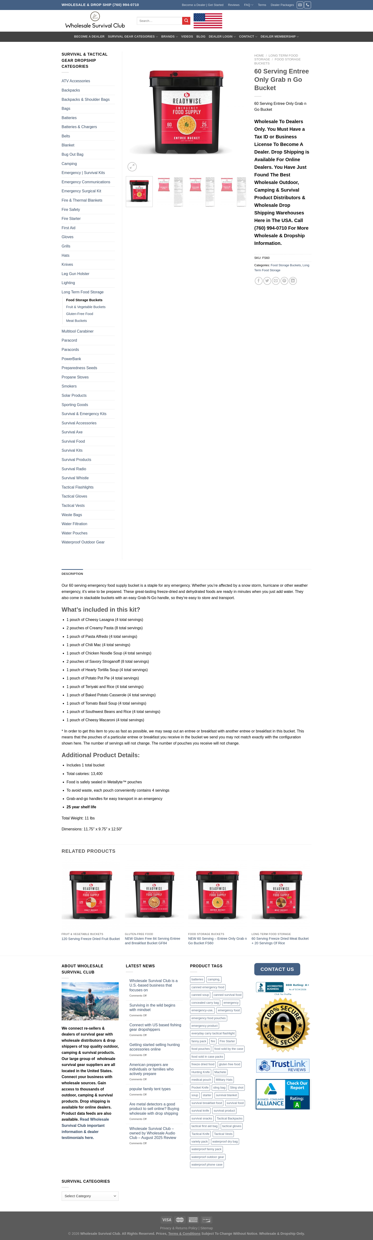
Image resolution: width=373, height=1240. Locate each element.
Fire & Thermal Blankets (82, 200)
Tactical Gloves (74, 496)
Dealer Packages (282, 5)
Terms (262, 5)
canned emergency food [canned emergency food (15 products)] (207, 987)
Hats (65, 255)
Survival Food (73, 441)
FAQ (248, 5)
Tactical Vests (73, 506)
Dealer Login (222, 36)
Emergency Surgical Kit (81, 191)
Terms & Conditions (184, 1233)
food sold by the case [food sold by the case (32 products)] (228, 1049)
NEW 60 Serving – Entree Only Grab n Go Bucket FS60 (217, 941)
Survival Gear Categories (133, 36)
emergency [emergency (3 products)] (231, 1002)
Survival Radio (74, 469)
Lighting (68, 283)
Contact (248, 36)
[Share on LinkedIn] (293, 281)
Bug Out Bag (72, 154)
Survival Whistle (75, 478)
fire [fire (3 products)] (213, 1041)
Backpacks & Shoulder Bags (86, 99)
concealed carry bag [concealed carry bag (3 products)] (205, 1002)
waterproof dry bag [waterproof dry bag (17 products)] (225, 1141)
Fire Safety (71, 210)
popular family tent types (150, 1089)
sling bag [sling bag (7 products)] (219, 1087)
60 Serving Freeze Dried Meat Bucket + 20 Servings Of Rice (280, 941)
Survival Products (76, 460)
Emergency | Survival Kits (83, 173)
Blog (201, 36)
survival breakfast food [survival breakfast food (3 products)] (206, 1103)
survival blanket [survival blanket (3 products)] (226, 1095)
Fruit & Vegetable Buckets (86, 307)
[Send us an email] (300, 4)
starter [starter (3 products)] (207, 1095)
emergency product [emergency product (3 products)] (204, 1025)
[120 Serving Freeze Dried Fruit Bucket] (91, 895)
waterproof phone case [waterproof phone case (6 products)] (206, 1164)
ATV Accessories (76, 81)
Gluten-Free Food (79, 314)
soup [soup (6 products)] (194, 1095)
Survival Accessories (79, 423)
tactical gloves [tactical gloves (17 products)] (231, 1126)
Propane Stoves (75, 377)
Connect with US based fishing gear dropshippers (155, 1027)
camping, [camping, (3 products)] (214, 979)
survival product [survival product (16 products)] (224, 1110)
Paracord (69, 340)
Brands (169, 36)
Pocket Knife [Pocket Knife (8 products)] (200, 1087)
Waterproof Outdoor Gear (83, 542)
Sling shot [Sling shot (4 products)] (236, 1087)
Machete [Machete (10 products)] (220, 1072)
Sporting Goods (75, 405)
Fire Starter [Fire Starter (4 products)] (227, 1041)
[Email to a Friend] (276, 281)
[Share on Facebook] (259, 281)
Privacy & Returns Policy (179, 1228)
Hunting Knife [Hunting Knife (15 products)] (200, 1072)
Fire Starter (71, 219)
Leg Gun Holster (75, 274)
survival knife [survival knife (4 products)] (200, 1110)
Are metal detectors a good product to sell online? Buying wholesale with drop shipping (154, 1108)
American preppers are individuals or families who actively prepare (151, 1069)
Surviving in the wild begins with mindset (152, 1007)
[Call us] (307, 4)
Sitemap (206, 1228)
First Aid (68, 228)
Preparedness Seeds (79, 368)
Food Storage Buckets (286, 265)
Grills (66, 246)
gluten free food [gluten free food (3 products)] (229, 1064)
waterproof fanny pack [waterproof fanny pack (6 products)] (206, 1149)
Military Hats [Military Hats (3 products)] (224, 1079)
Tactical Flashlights (77, 487)
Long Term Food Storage (83, 292)
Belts (66, 136)
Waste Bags (72, 515)
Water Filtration (74, 524)
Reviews (234, 5)
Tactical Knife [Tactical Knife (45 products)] (200, 1134)
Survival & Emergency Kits (84, 414)
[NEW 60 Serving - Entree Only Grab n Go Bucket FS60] (217, 895)
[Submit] (186, 21)
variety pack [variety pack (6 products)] (199, 1141)
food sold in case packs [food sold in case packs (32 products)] (207, 1056)
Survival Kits (72, 450)
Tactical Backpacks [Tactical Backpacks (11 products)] (229, 1118)
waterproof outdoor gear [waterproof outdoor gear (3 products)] (207, 1157)
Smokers (69, 386)
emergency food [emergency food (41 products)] (229, 1010)
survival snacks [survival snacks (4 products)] (201, 1118)
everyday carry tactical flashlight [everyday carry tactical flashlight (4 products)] (213, 1033)
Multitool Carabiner (77, 331)
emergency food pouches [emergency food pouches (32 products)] (208, 1018)
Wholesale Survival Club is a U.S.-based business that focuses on (153, 985)
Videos (187, 36)
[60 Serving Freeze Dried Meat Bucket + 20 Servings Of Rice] (281, 895)
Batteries (69, 118)
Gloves (68, 237)
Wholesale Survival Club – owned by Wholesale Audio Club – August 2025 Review (152, 1133)
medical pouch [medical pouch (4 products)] (201, 1079)
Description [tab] (72, 574)
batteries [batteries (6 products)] (197, 979)
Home (259, 55)
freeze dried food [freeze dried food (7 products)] (202, 1064)
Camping (69, 164)
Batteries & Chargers (79, 127)
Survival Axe (72, 432)
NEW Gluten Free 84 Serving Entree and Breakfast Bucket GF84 (152, 941)
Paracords (70, 350)
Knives (67, 264)
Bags (66, 109)
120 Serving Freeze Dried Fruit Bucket (91, 939)
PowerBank (71, 359)
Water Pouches (75, 533)
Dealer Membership (280, 36)
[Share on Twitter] (267, 281)
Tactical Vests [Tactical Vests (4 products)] (223, 1134)
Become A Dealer (89, 36)
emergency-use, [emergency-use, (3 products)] (202, 1010)
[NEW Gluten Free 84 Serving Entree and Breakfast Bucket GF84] (154, 895)
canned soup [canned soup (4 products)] (200, 995)
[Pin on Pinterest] (284, 281)
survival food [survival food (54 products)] (235, 1103)
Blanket (68, 145)
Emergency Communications (86, 182)
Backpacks (71, 90)
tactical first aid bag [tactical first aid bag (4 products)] (204, 1126)
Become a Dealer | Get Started (203, 5)
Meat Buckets (76, 321)
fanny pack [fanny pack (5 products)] (198, 1041)
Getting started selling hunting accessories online (154, 1047)
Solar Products (74, 395)
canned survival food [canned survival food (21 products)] (227, 995)
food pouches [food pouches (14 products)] (200, 1049)
